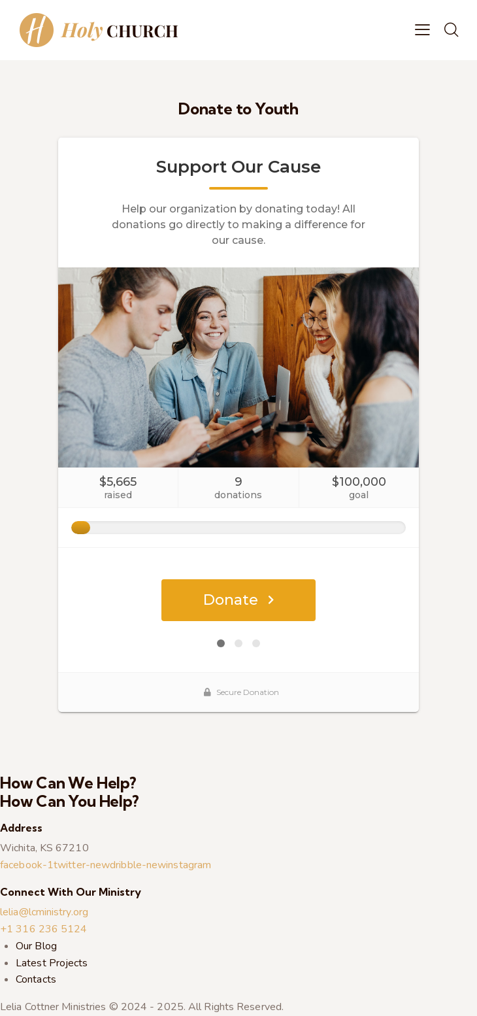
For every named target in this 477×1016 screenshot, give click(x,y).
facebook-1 (27, 865)
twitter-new (82, 865)
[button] (422, 30)
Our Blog (36, 946)
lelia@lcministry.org (44, 912)
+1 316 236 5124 (44, 929)
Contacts (36, 979)
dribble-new (138, 865)
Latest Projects (52, 963)
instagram (188, 865)
